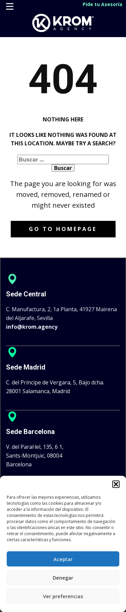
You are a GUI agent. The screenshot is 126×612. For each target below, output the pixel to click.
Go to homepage (63, 229)
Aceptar (63, 559)
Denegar (63, 577)
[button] (116, 484)
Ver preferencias (63, 596)
